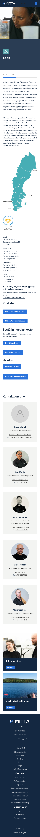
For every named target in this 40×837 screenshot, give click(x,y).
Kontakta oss (20, 807)
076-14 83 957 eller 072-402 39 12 (21, 437)
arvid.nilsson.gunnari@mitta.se (14, 298)
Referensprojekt (20, 781)
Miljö (20, 766)
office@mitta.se (20, 735)
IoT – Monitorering (20, 769)
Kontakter (20, 815)
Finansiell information (20, 792)
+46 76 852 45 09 (22, 482)
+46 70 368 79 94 (22, 530)
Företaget (20, 773)
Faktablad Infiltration (15, 377)
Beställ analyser (11, 343)
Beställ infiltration (12, 352)
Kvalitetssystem (20, 799)
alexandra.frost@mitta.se (20, 617)
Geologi (20, 759)
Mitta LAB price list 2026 (15, 321)
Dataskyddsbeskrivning (20, 803)
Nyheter (20, 784)
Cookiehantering (20, 818)
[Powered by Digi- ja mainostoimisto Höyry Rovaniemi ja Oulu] (20, 832)
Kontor (20, 811)
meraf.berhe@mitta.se (20, 480)
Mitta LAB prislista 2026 (15, 312)
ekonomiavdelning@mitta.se (20, 739)
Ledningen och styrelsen (20, 788)
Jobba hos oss (20, 778)
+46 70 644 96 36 (22, 620)
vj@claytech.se (20, 572)
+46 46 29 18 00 (21, 575)
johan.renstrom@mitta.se (20, 527)
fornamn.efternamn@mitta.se (20, 435)
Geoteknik (20, 755)
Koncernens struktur (20, 796)
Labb (20, 762)
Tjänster (20, 748)
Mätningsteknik (20, 752)
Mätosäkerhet (12, 367)
